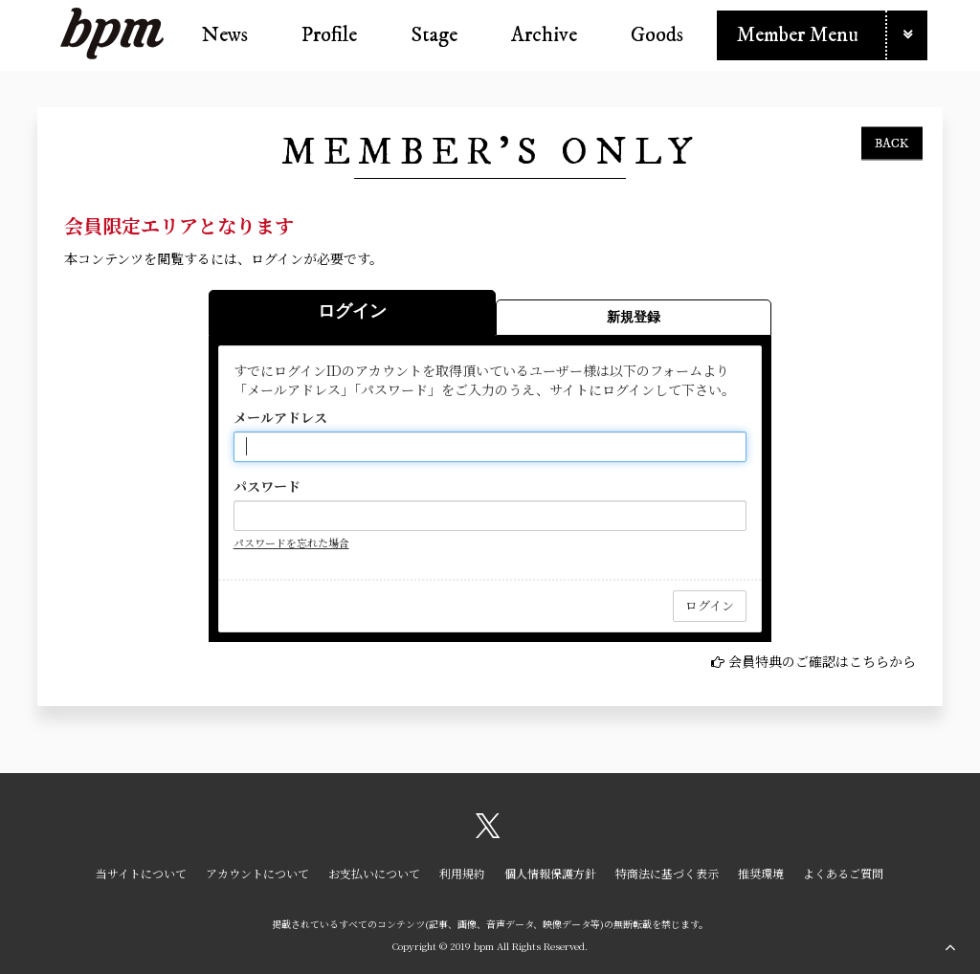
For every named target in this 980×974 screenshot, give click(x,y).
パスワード (267, 486)
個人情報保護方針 (550, 873)
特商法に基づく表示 (667, 873)
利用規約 (462, 873)
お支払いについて (374, 873)
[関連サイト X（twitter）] (488, 832)
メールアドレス (280, 417)
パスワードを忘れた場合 (291, 542)
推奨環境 (761, 873)
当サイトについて (141, 873)
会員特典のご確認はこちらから (822, 661)
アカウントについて (257, 873)
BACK (892, 142)
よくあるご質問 (843, 873)
